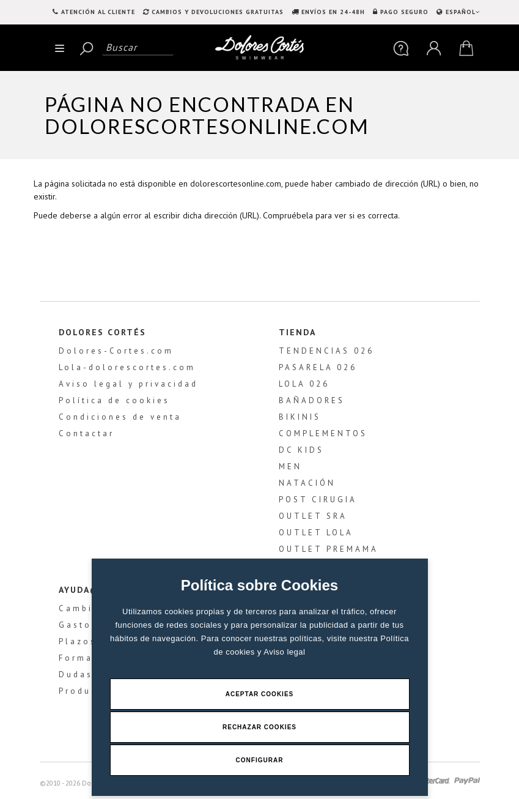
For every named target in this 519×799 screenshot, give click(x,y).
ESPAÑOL (461, 12)
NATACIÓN (307, 483)
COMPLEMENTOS (323, 433)
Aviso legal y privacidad (128, 384)
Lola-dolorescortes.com (127, 367)
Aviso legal (284, 651)
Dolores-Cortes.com (116, 351)
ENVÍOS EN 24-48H (333, 12)
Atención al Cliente (98, 12)
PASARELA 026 (318, 367)
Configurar (260, 760)
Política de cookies (114, 400)
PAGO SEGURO (404, 12)
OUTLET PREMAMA (328, 549)
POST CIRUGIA (318, 499)
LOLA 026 (304, 384)
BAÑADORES (312, 400)
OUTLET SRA (313, 516)
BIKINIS (300, 417)
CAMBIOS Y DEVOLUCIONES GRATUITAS (218, 12)
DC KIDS (301, 450)
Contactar (86, 433)
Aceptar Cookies (260, 694)
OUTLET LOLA (316, 532)
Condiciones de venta (120, 417)
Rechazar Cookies (259, 727)
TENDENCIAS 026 (326, 351)
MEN (290, 466)
